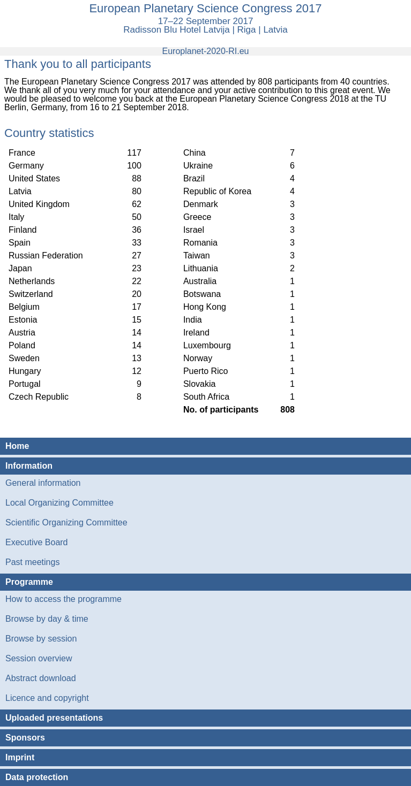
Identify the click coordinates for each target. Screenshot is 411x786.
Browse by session (41, 638)
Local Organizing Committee (59, 502)
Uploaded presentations (54, 717)
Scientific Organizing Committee (66, 522)
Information (29, 465)
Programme (29, 581)
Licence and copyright (47, 698)
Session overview (38, 658)
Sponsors (25, 737)
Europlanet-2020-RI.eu (205, 51)
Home (17, 446)
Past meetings (32, 562)
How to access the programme (63, 599)
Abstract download (40, 678)
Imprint (19, 757)
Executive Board (36, 542)
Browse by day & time (46, 618)
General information (43, 482)
